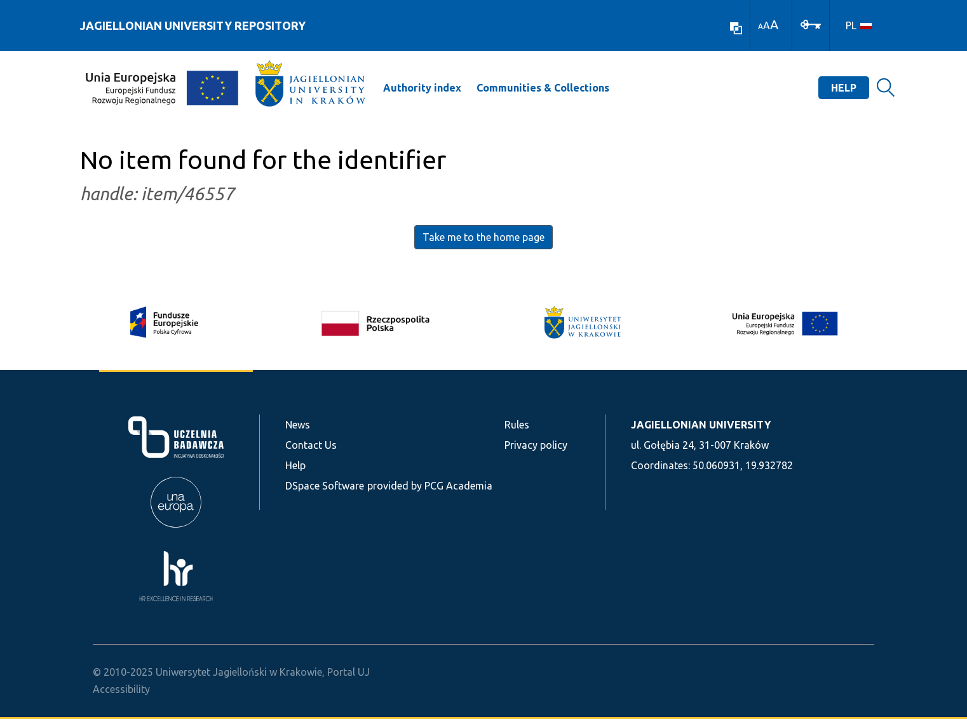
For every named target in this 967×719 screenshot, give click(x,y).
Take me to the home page (483, 237)
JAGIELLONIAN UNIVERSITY (701, 424)
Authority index (422, 87)
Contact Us (311, 445)
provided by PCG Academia (429, 485)
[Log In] (811, 24)
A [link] (760, 26)
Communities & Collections (543, 87)
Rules (516, 424)
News (297, 424)
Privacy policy (535, 445)
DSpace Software (324, 485)
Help (843, 87)
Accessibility (121, 689)
